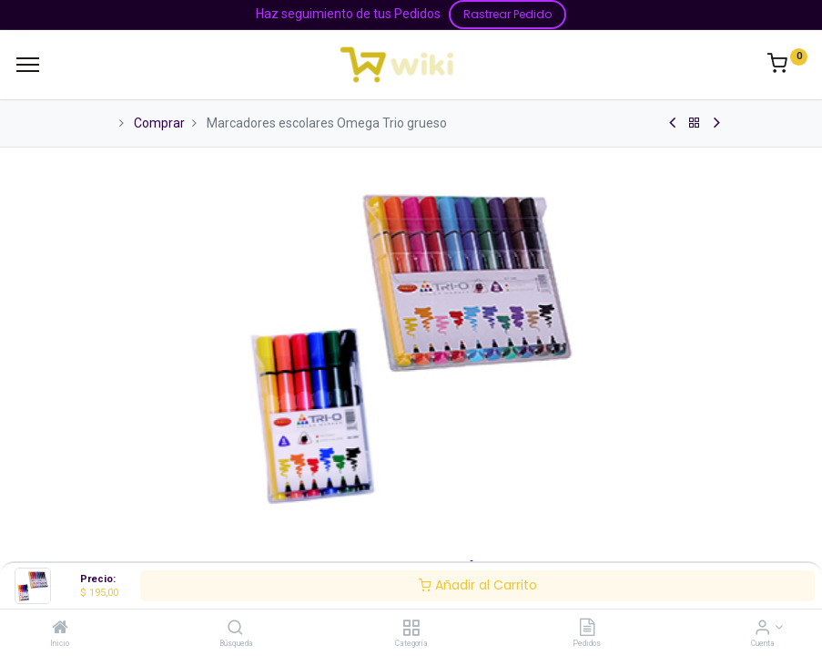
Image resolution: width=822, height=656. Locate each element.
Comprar (159, 123)
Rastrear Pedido (507, 14)
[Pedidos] (587, 628)
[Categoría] (411, 628)
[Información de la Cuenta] (762, 628)
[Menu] (28, 64)
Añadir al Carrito (478, 585)
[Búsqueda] (235, 628)
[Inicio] (60, 628)
